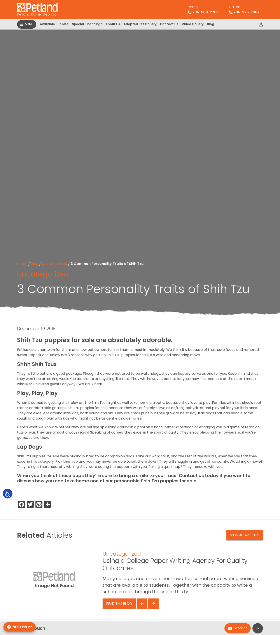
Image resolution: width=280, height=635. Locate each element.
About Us (112, 24)
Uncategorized (54, 263)
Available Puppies (54, 24)
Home (22, 263)
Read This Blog (119, 603)
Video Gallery (192, 24)
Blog (210, 24)
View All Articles (244, 535)
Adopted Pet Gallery (140, 24)
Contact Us (169, 24)
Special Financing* (87, 24)
